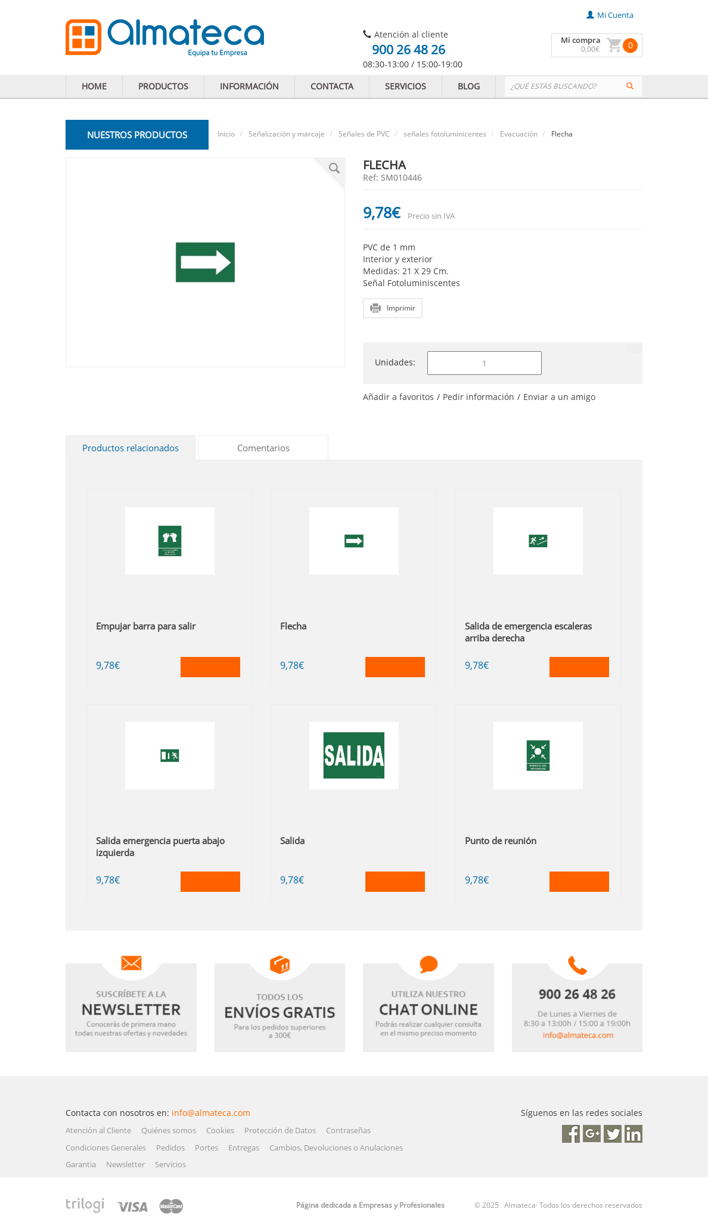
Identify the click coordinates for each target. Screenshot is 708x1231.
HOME (94, 86)
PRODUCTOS (163, 86)
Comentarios (263, 448)
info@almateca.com (211, 1112)
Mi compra (581, 40)
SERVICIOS (405, 86)
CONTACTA (331, 86)
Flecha (293, 626)
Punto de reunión (500, 840)
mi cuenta (610, 15)
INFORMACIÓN (249, 86)
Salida (292, 840)
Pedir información (478, 396)
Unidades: (395, 362)
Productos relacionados (130, 448)
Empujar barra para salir (145, 626)
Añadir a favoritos (398, 396)
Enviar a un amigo (559, 396)
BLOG (469, 86)
